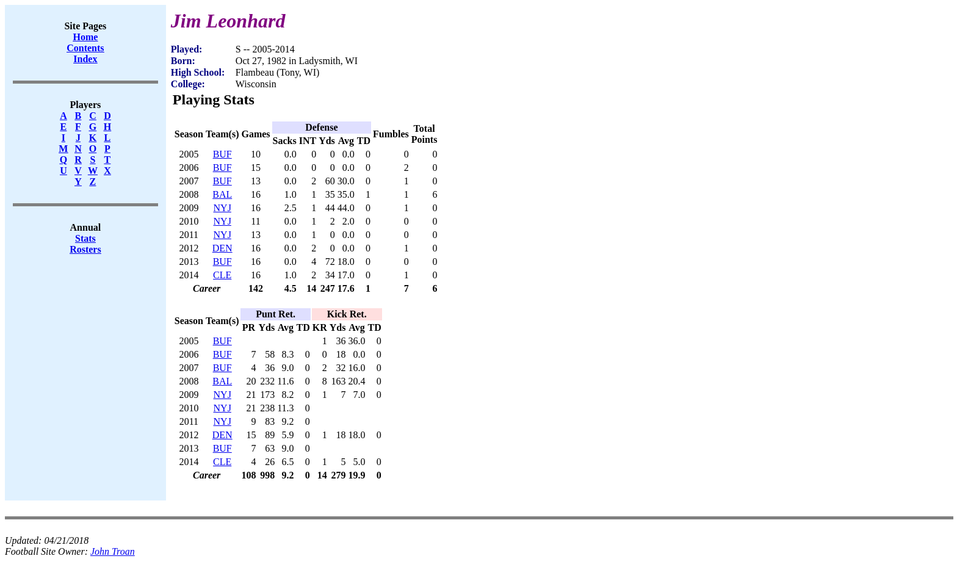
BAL (222, 194)
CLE (222, 275)
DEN (222, 248)
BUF (222, 154)
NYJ (222, 208)
